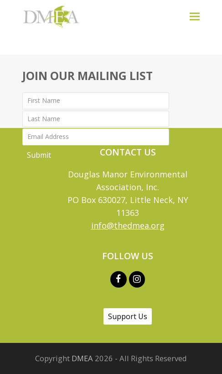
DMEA (82, 358)
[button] (195, 16)
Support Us (127, 316)
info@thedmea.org (128, 225)
